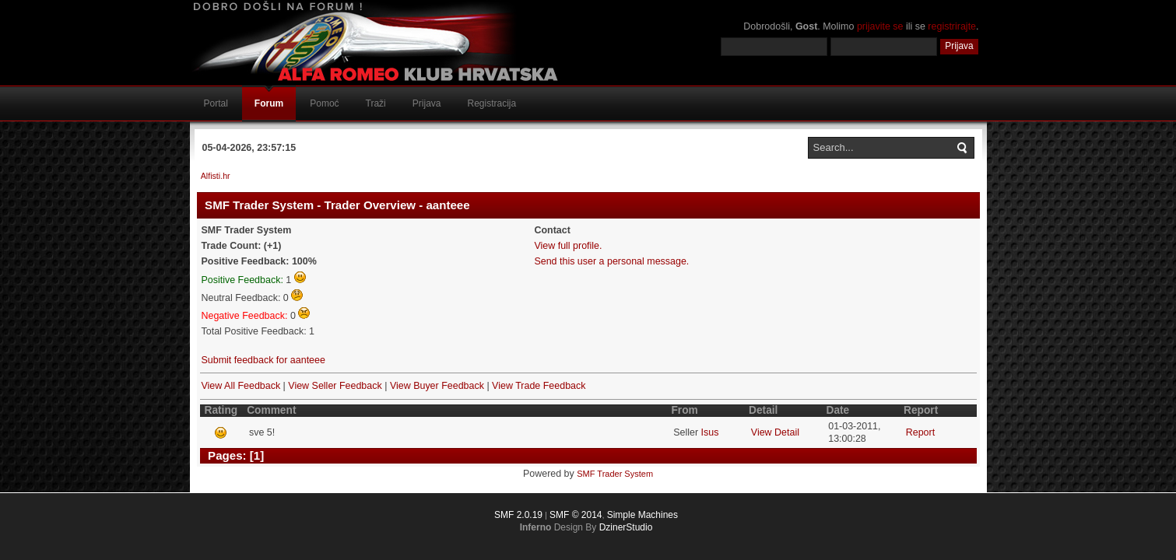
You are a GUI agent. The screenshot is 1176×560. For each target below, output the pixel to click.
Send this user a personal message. (611, 261)
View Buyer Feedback (437, 385)
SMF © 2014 (575, 514)
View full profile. (568, 245)
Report (920, 432)
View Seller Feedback (334, 385)
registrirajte (952, 26)
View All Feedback (241, 385)
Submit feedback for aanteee (263, 360)
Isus (710, 432)
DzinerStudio (626, 527)
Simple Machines (642, 514)
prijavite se (880, 26)
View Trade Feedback (538, 385)
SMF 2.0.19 (518, 514)
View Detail (775, 432)
